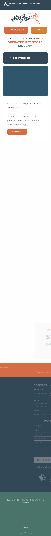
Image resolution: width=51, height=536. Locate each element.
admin (21, 107)
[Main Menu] (6, 19)
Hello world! (18, 58)
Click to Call (38, 30)
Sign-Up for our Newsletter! (16, 30)
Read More (17, 132)
